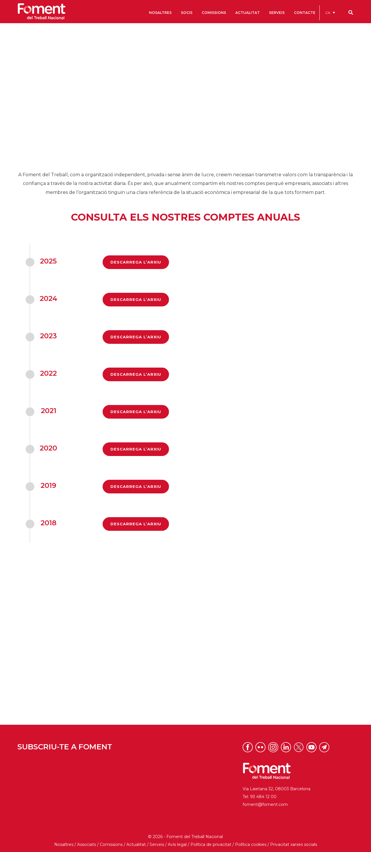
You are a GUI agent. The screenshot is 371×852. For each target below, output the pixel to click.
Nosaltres (63, 844)
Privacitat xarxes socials (293, 844)
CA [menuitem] (327, 12)
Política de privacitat (210, 844)
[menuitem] (330, 12)
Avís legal (177, 844)
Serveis (157, 844)
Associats (86, 844)
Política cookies (250, 844)
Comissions (111, 844)
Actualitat (136, 844)
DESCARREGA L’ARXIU (135, 262)
